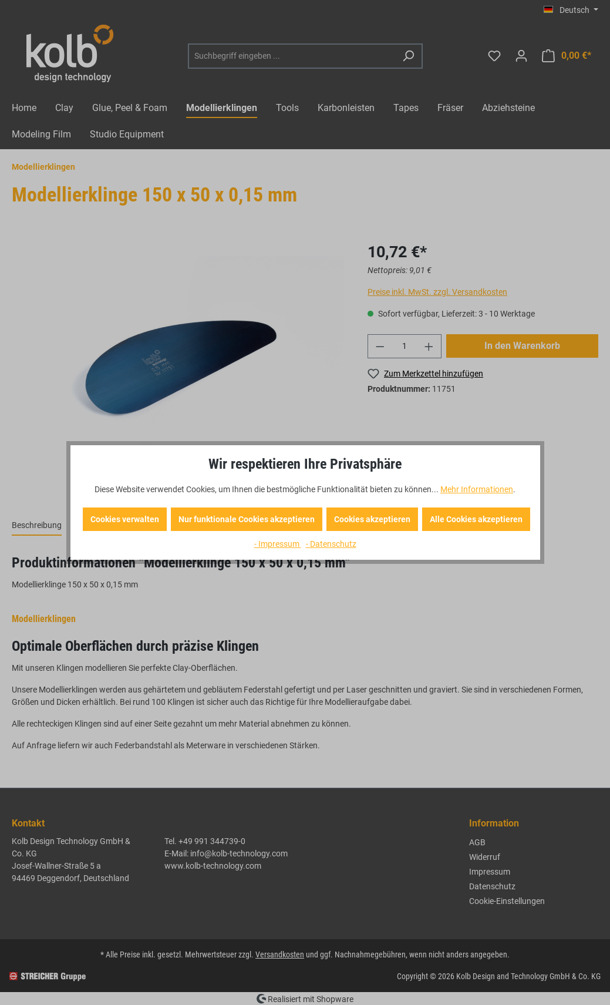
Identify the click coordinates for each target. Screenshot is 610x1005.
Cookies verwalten (124, 519)
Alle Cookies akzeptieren (476, 519)
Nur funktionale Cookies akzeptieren (246, 519)
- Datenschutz (331, 544)
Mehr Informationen (476, 489)
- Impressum (277, 544)
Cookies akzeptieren (372, 519)
